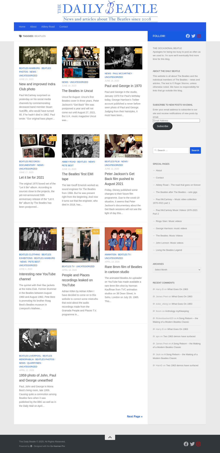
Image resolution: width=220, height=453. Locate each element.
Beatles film (112, 161)
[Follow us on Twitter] (193, 36)
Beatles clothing (29, 254)
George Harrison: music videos (171, 228)
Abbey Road (48, 26)
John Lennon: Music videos (169, 243)
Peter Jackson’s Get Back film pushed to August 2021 (119, 179)
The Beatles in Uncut (77, 91)
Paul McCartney (122, 73)
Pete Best (68, 165)
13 (138, 138)
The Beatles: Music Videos (169, 235)
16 (95, 231)
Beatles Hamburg (29, 68)
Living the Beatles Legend (169, 250)
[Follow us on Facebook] (188, 36)
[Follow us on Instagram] (199, 36)
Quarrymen (34, 363)
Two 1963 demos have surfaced (179, 336)
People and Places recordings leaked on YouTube (77, 280)
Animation (110, 254)
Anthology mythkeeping (177, 311)
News (33, 72)
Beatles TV (68, 266)
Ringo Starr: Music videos (169, 221)
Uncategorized (28, 75)
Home (22, 26)
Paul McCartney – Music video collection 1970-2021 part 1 (175, 201)
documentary (27, 165)
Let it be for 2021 (31, 177)
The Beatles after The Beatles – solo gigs (176, 192)
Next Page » (134, 416)
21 (53, 138)
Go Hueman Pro (57, 446)
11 (138, 51)
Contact (63, 26)
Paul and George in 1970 (123, 86)
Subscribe (162, 126)
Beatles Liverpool (30, 356)
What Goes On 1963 (177, 289)
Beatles (82, 162)
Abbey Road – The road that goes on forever (178, 185)
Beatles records (29, 161)
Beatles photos (44, 359)
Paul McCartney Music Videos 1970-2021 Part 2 (175, 212)
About (33, 26)
